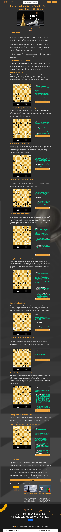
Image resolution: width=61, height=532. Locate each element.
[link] (30, 95)
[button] (32, 28)
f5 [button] (37, 407)
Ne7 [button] (36, 190)
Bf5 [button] (42, 355)
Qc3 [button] (46, 283)
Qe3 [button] (36, 228)
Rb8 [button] (38, 287)
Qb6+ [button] (36, 85)
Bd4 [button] (40, 453)
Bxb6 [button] (40, 204)
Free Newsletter (16, 487)
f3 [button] (48, 245)
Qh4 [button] (39, 326)
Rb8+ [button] (38, 293)
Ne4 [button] (46, 98)
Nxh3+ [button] (46, 238)
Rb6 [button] (47, 297)
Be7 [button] (42, 130)
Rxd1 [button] (40, 355)
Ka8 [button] (36, 272)
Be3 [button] (37, 238)
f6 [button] (48, 393)
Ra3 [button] (44, 289)
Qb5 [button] (43, 285)
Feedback (30, 520)
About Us (18, 526)
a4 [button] (41, 326)
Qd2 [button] (40, 448)
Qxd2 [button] (40, 322)
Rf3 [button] (41, 164)
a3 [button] (36, 387)
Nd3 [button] (42, 453)
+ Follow (37, 28)
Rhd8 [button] (39, 127)
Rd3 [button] (38, 130)
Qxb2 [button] (37, 96)
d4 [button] (36, 156)
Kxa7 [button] (37, 283)
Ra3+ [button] (40, 287)
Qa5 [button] (43, 287)
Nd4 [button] (44, 130)
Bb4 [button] (39, 164)
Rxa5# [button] (45, 287)
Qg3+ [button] (37, 246)
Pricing (54, 1)
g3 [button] (36, 121)
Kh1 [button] (36, 91)
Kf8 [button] (39, 97)
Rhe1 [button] (37, 133)
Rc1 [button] (37, 249)
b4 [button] (40, 130)
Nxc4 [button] (40, 450)
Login (49, 1)
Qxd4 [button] (39, 394)
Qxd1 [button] (36, 350)
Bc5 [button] (37, 444)
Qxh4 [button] (40, 445)
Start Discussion (30, 480)
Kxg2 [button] (47, 241)
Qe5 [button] (37, 393)
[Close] (37, 1)
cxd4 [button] (41, 394)
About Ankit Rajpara (23, 526)
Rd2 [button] (36, 314)
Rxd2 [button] (36, 322)
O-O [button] (38, 91)
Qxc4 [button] (38, 450)
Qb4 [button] (46, 284)
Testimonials (29, 526)
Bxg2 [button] (38, 241)
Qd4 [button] (37, 394)
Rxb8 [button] (40, 293)
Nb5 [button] (40, 197)
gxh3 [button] (37, 245)
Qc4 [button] (36, 428)
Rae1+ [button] (37, 97)
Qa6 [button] (41, 128)
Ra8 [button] (39, 248)
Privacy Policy (46, 526)
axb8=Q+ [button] (43, 293)
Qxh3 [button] (40, 245)
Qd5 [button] (43, 284)
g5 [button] (40, 405)
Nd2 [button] (38, 201)
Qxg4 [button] (37, 443)
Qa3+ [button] (37, 288)
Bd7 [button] (38, 403)
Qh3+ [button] (41, 246)
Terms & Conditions (40, 526)
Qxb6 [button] (43, 204)
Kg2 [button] (41, 127)
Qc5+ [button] (40, 289)
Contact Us (34, 526)
